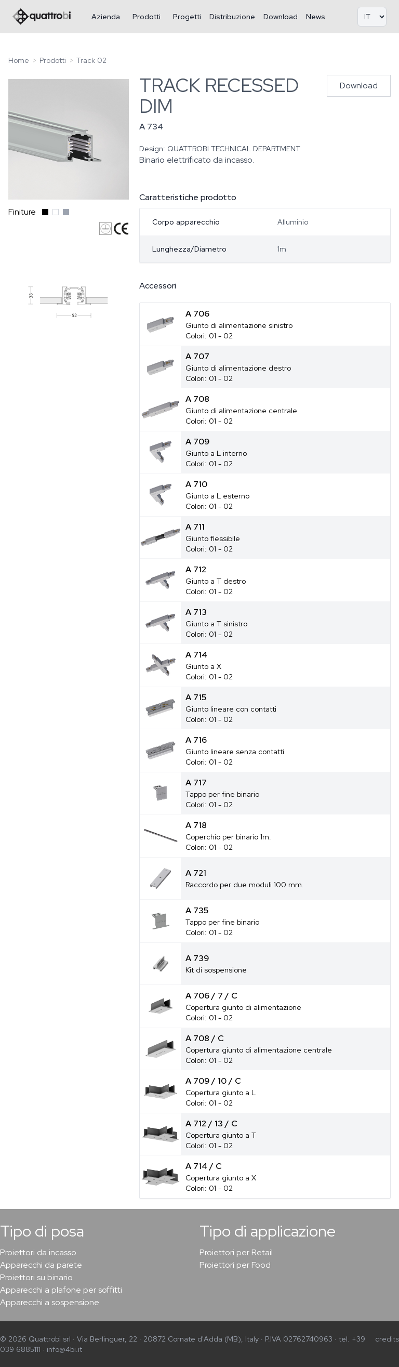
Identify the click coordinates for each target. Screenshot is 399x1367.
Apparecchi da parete (41, 1264)
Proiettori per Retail (236, 1252)
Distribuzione (232, 16)
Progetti (187, 16)
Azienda (105, 16)
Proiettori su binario (36, 1277)
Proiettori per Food (235, 1264)
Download (280, 16)
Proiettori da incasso (38, 1252)
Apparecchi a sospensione (49, 1302)
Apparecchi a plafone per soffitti (61, 1289)
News (315, 16)
